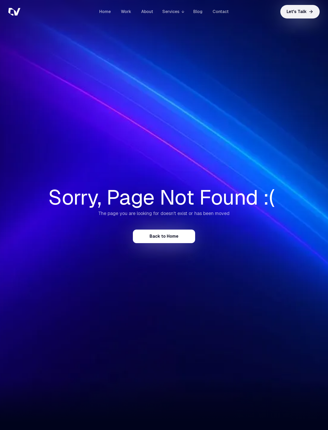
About (147, 11)
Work (126, 11)
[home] (34, 11)
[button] (173, 11)
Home (105, 11)
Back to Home (164, 236)
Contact (221, 11)
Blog (197, 11)
